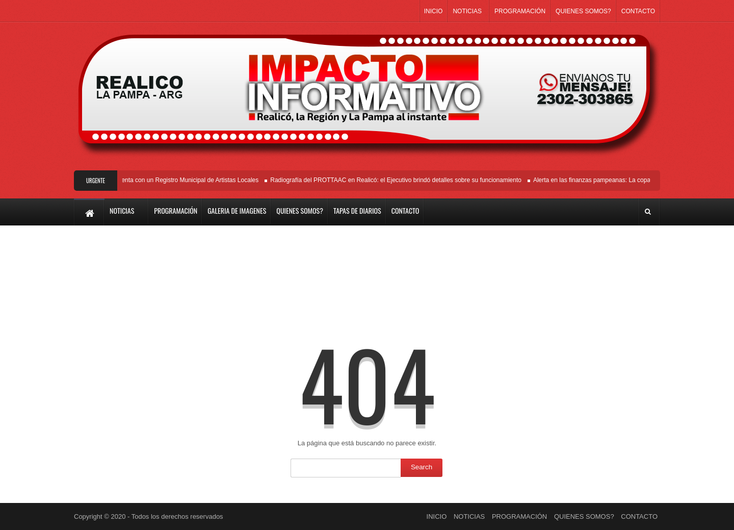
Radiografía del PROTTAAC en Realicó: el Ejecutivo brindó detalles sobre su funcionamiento (397, 180)
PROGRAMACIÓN (519, 11)
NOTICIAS (467, 11)
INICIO (433, 11)
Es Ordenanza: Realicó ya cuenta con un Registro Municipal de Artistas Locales (152, 180)
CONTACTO (638, 11)
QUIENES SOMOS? (583, 11)
